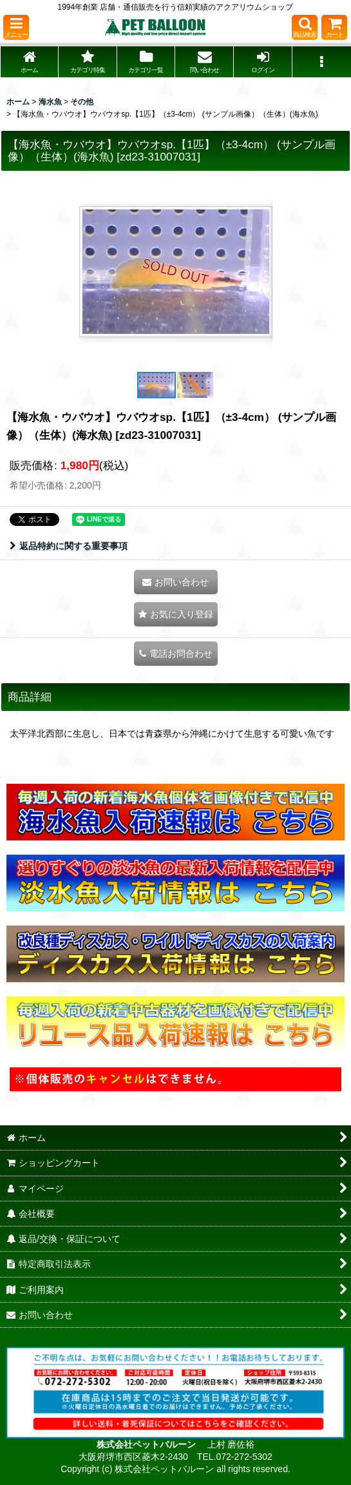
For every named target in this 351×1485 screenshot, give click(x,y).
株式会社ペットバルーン (147, 1444)
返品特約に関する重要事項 (69, 546)
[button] (16, 27)
